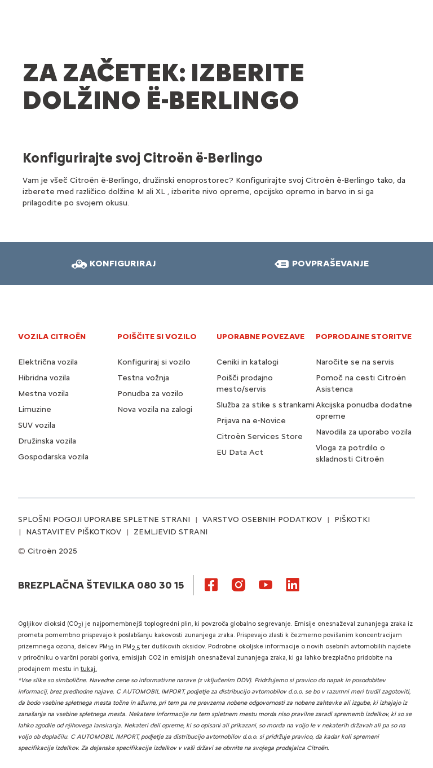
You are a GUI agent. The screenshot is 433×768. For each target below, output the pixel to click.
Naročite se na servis (355, 362)
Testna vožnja (143, 378)
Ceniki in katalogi (247, 362)
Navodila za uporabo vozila (364, 432)
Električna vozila (48, 362)
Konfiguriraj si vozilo (154, 362)
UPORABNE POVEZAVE (260, 336)
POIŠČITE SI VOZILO (157, 336)
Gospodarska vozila (53, 457)
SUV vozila (36, 425)
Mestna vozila (43, 393)
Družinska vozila (47, 441)
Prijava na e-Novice (251, 420)
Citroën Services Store (259, 436)
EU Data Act (239, 452)
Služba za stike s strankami (265, 405)
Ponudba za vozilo (150, 393)
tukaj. (89, 669)
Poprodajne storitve (364, 336)
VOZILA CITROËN (52, 336)
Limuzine (34, 409)
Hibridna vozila (44, 378)
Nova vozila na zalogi (154, 409)
